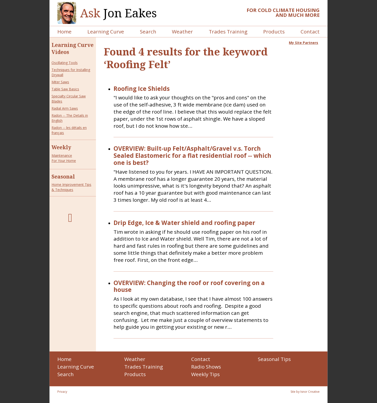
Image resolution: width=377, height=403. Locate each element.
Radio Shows (206, 366)
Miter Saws (60, 82)
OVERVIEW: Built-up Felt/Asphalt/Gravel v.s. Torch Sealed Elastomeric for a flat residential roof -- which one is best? (192, 155)
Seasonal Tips (274, 359)
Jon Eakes (118, 13)
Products (274, 31)
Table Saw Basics (65, 89)
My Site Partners (303, 42)
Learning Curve (105, 31)
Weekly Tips (205, 374)
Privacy (62, 392)
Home (64, 31)
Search (148, 31)
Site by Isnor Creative (305, 392)
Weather (182, 31)
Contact (310, 31)
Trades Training (228, 31)
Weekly (61, 147)
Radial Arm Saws (65, 108)
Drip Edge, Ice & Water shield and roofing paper (184, 222)
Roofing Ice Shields (142, 88)
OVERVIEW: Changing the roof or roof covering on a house (189, 286)
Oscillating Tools (65, 62)
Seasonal (63, 176)
